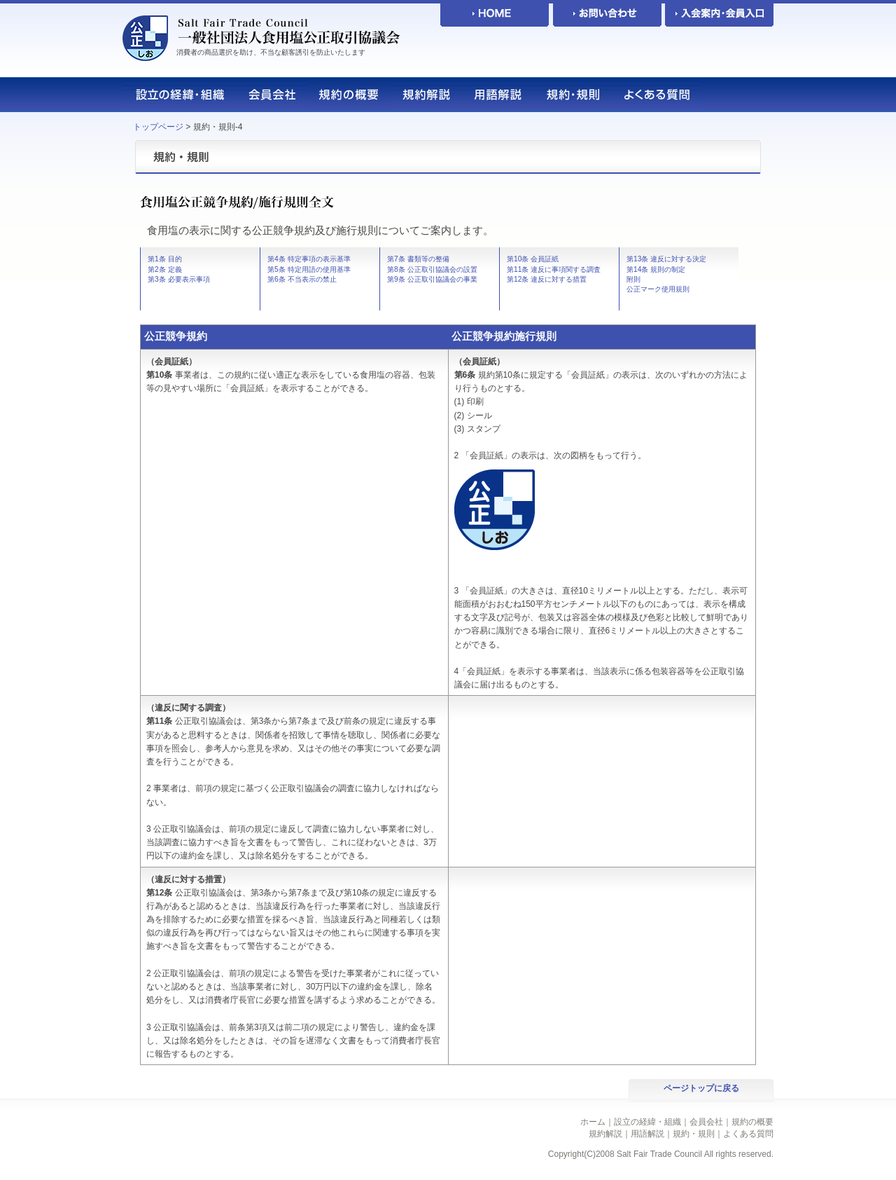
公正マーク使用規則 (658, 289)
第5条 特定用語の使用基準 (309, 269)
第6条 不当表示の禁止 (302, 279)
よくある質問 (748, 1134)
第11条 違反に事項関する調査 (554, 269)
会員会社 (706, 1122)
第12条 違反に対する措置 (547, 279)
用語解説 (647, 1134)
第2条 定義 (165, 269)
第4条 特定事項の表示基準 (309, 259)
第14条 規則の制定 (655, 269)
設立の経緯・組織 (647, 1122)
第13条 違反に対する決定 (666, 259)
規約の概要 (753, 1122)
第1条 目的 (165, 259)
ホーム (593, 1122)
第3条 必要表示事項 (179, 279)
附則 (633, 279)
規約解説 (605, 1134)
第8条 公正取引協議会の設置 (432, 269)
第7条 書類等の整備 (418, 259)
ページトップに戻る (701, 1088)
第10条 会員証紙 (533, 259)
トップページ (158, 127)
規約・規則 (694, 1134)
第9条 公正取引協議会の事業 (432, 279)
